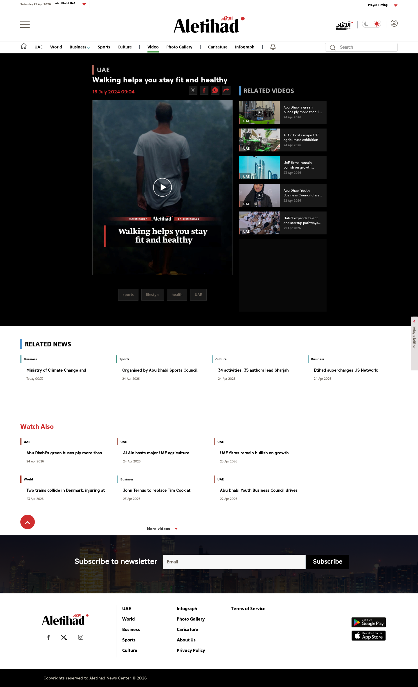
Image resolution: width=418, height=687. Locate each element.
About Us (186, 640)
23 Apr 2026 (228, 461)
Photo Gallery (179, 47)
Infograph (245, 47)
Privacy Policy (191, 650)
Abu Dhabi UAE (65, 3)
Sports (104, 47)
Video (153, 47)
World (56, 47)
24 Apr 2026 (131, 378)
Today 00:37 (34, 378)
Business (80, 47)
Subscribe (327, 562)
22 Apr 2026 (228, 498)
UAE (39, 47)
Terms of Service (248, 608)
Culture (125, 47)
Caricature (218, 47)
